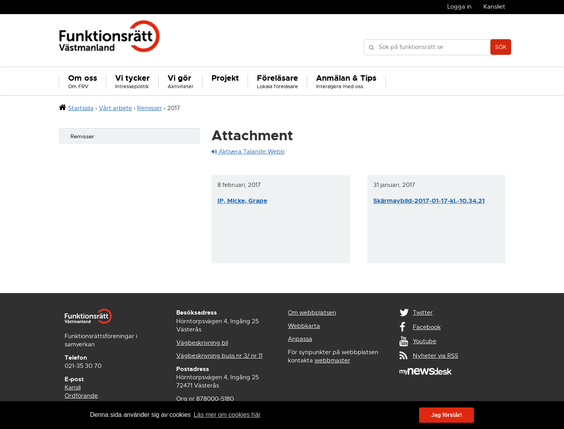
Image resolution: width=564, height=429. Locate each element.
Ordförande (81, 395)
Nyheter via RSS (435, 355)
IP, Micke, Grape (242, 201)
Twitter (423, 312)
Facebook (427, 327)
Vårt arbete (115, 108)
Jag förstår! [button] (446, 415)
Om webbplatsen (312, 312)
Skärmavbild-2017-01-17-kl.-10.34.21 (429, 201)
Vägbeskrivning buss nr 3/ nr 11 (219, 355)
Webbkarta (304, 325)
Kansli (73, 387)
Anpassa (300, 338)
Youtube (424, 341)
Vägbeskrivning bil (202, 342)
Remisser (149, 108)
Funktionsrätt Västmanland (109, 40)
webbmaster (332, 360)
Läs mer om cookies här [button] (226, 414)
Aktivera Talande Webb (248, 151)
